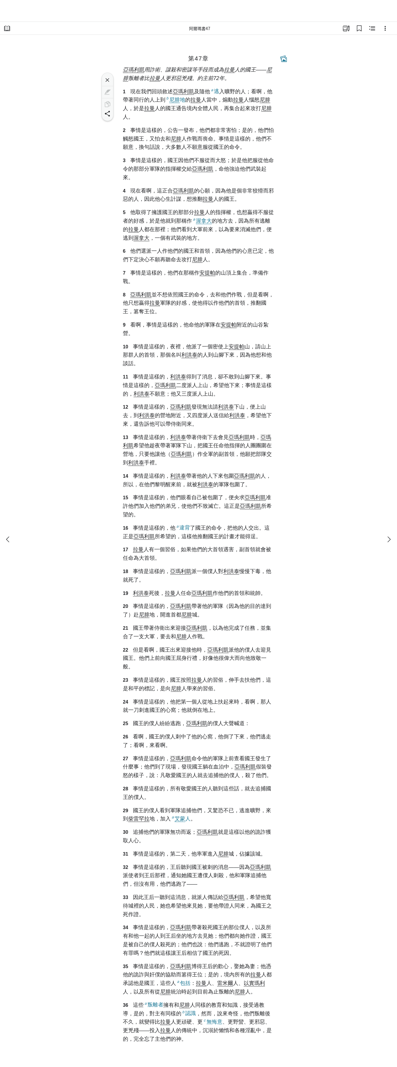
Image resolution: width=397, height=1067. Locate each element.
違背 (182, 527)
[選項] (385, 28)
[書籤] (359, 28)
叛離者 (153, 1004)
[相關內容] (372, 28)
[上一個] (8, 539)
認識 (188, 1013)
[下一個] (389, 539)
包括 (183, 982)
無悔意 (212, 1021)
